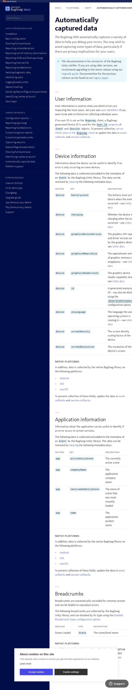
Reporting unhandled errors (20, 48)
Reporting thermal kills (17, 63)
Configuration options (17, 118)
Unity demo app (14, 188)
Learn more (25, 663)
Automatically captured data (20, 161)
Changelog (11, 193)
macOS (64, 389)
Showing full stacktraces (18, 43)
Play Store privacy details (18, 207)
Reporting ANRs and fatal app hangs (24, 58)
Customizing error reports (19, 133)
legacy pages (101, 78)
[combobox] (25, 18)
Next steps (11, 101)
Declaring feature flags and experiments (26, 92)
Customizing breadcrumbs (19, 137)
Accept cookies (36, 672)
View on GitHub (14, 183)
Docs (58, 8)
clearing (73, 182)
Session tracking (14, 87)
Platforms (73, 8)
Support (10, 212)
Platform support (14, 166)
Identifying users (14, 77)
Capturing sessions (15, 142)
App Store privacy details (18, 202)
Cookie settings (71, 672)
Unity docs (118, 246)
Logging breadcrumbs (17, 82)
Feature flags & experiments (20, 147)
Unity (88, 8)
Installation (11, 34)
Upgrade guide (13, 198)
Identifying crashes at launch (21, 96)
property (107, 124)
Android (64, 378)
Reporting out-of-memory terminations (26, 53)
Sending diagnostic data (18, 72)
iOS (62, 384)
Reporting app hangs (16, 123)
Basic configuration (16, 39)
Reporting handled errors (18, 68)
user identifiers (110, 110)
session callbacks (80, 137)
